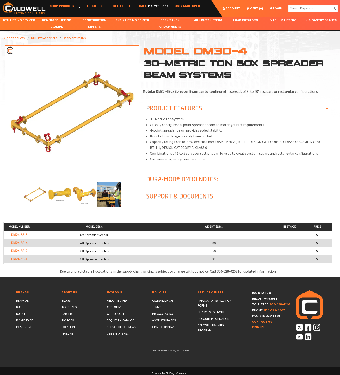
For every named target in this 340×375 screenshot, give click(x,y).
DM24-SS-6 (19, 235)
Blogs (66, 300)
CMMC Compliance (165, 327)
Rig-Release (24, 320)
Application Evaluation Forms (214, 302)
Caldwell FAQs (163, 300)
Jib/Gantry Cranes (321, 20)
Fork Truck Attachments (170, 23)
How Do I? (114, 292)
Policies (159, 292)
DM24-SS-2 (19, 251)
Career (67, 314)
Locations (69, 327)
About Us (94, 8)
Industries (69, 307)
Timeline (67, 333)
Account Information (213, 319)
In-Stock (68, 320)
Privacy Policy (162, 314)
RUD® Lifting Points (132, 20)
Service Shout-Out (211, 312)
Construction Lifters (94, 23)
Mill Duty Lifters (207, 20)
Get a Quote (122, 8)
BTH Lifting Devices (19, 20)
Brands (22, 292)
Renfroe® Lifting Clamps (56, 23)
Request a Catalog (121, 320)
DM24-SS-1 (19, 259)
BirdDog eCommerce (177, 373)
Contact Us (262, 321)
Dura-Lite (22, 314)
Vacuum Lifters (283, 20)
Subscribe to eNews (121, 327)
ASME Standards (164, 320)
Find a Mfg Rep (117, 300)
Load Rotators (245, 20)
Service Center (210, 292)
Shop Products (62, 8)
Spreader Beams (75, 38)
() (255, 8)
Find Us (258, 327)
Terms (156, 307)
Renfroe (22, 300)
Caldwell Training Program (211, 327)
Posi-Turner (25, 327)
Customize (114, 307)
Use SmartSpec (187, 8)
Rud (19, 307)
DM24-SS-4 (19, 243)
